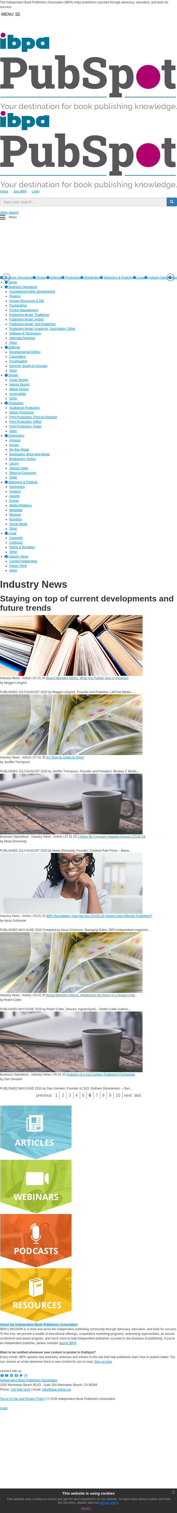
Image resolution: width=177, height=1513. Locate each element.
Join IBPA (19, 191)
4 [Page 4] (76, 1095)
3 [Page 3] (70, 1095)
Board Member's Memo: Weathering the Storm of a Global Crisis (90, 995)
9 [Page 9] (110, 1095)
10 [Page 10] (118, 1095)
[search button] (172, 202)
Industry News (156, 277)
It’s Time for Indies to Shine (65, 757)
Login (35, 191)
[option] (39, 277)
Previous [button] (6, 277)
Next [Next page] (128, 1095)
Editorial (54, 277)
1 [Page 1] (56, 1095)
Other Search (9, 212)
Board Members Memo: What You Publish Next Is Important (87, 678)
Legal (139, 277)
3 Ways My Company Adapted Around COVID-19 (111, 836)
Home (11, 282)
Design (39, 277)
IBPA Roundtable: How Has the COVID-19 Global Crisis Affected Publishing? (99, 916)
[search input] (83, 202)
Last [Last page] (137, 1095)
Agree (86, 1508)
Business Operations (21, 287)
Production (70, 277)
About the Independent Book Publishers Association (39, 1324)
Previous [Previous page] (44, 1095)
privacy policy (109, 1502)
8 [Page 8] (103, 1095)
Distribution (90, 277)
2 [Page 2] (63, 1095)
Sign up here (103, 1361)
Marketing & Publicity (116, 277)
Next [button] (170, 277)
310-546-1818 (20, 1389)
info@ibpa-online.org (56, 1389)
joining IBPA (67, 1343)
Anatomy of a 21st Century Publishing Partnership (100, 1074)
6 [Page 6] (90, 1095)
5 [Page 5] (83, 1095)
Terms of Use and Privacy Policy (22, 1399)
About (4, 191)
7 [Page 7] (97, 1095)
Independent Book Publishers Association (28, 1380)
